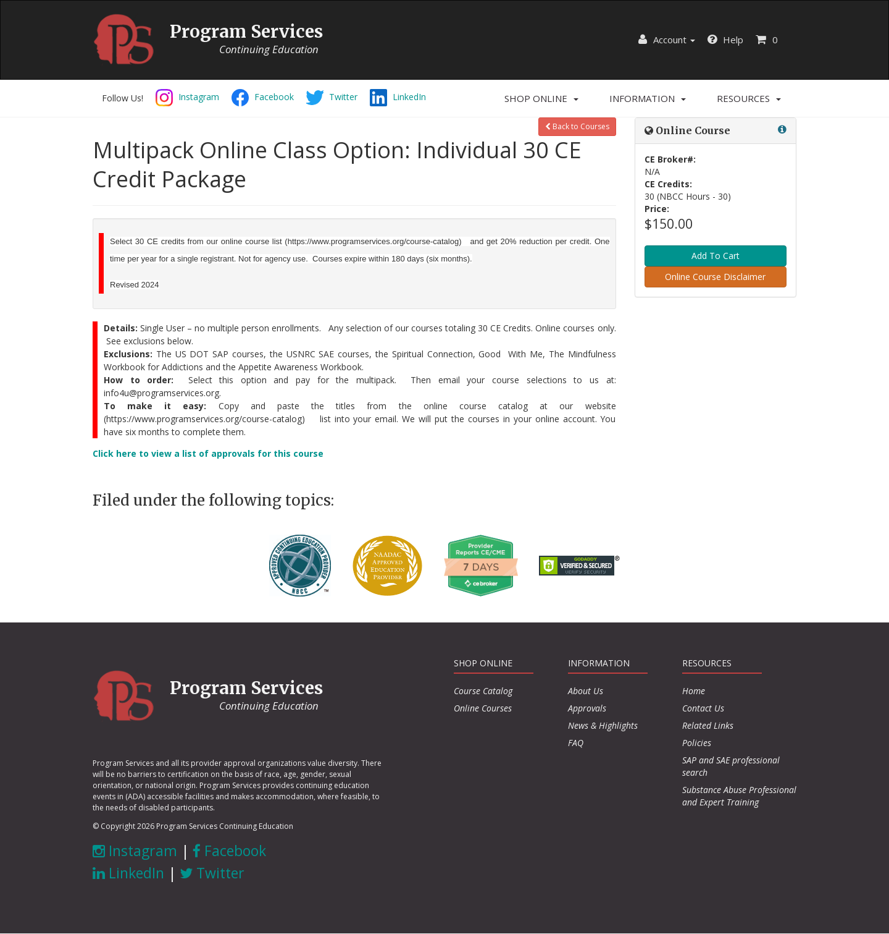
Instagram (135, 850)
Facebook (229, 850)
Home (693, 691)
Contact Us (703, 708)
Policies (696, 743)
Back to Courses (577, 126)
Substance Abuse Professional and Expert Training (739, 796)
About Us (585, 691)
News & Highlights (603, 725)
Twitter (212, 873)
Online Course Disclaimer (715, 276)
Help (725, 39)
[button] (541, 98)
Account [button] (666, 39)
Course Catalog (483, 691)
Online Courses (483, 708)
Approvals (587, 708)
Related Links (707, 725)
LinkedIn (128, 873)
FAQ (575, 743)
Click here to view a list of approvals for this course (208, 453)
